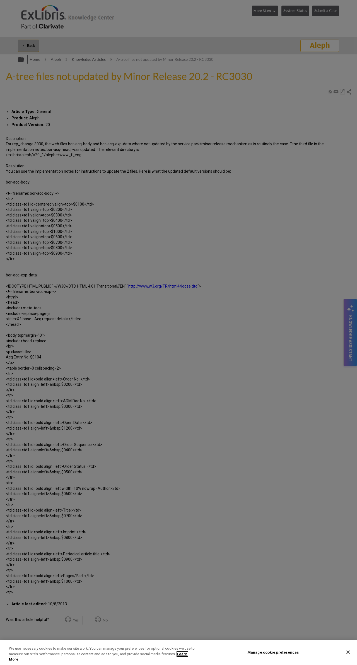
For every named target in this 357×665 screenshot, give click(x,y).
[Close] (348, 652)
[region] (178, 652)
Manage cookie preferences (273, 652)
